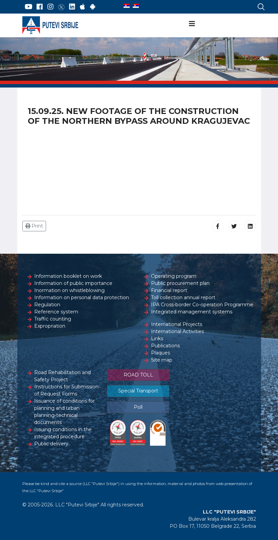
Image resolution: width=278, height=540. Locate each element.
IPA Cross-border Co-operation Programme (202, 305)
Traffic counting (52, 319)
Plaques (160, 353)
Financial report (169, 290)
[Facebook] (40, 7)
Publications (165, 346)
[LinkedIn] (72, 7)
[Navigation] (192, 24)
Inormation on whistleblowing (69, 290)
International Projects (176, 324)
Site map (161, 360)
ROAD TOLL (138, 375)
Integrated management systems (191, 312)
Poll (138, 407)
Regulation (47, 305)
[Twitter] (61, 7)
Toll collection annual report (183, 297)
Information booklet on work (68, 276)
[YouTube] (29, 7)
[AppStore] (82, 7)
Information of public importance (73, 283)
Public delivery (51, 444)
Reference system (56, 312)
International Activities (177, 331)
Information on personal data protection (81, 297)
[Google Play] (93, 7)
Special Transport (138, 391)
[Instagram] (50, 7)
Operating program (173, 276)
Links (157, 338)
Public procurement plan (180, 283)
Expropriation (49, 326)
